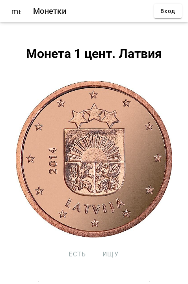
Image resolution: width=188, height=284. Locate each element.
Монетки (49, 11)
